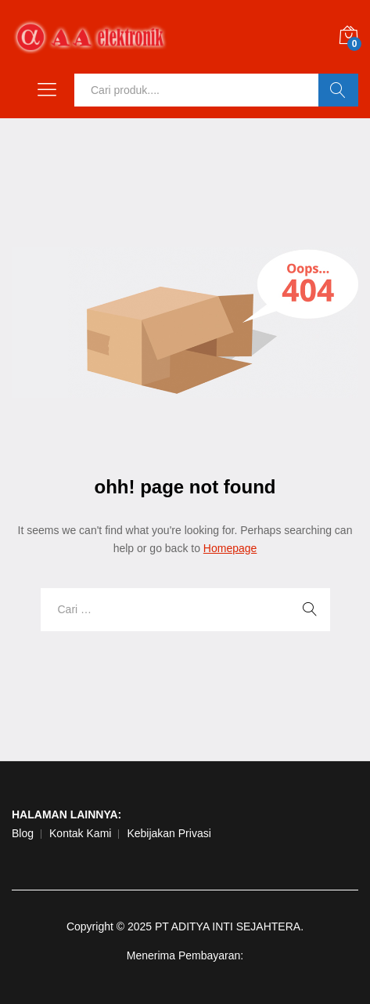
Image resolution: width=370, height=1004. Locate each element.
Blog (23, 833)
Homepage (230, 548)
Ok (338, 90)
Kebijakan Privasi (168, 833)
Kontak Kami (80, 833)
